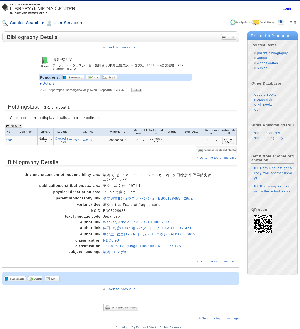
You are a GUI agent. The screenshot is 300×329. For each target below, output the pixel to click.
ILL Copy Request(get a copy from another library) (273, 173)
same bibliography (268, 138)
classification (267, 63)
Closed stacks (63, 140)
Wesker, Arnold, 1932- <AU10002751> (136, 222)
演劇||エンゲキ (115, 252)
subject (263, 68)
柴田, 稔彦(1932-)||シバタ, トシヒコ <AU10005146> (147, 228)
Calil (257, 109)
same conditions (267, 133)
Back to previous (121, 47)
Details (48, 83)
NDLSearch (263, 99)
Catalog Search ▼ (23, 23)
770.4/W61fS (83, 140)
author (262, 58)
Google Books (265, 94)
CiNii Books (263, 104)
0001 (9, 140)
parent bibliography (272, 53)
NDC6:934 (112, 240)
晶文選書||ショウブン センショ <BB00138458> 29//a (148, 198)
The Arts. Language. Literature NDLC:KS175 (142, 246)
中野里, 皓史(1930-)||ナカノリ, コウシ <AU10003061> (149, 234)
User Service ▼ (64, 23)
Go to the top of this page (218, 157)
